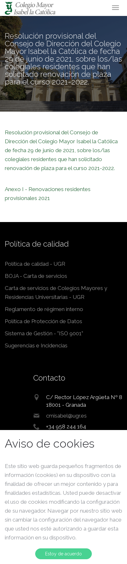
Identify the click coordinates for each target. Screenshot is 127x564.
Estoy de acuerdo (63, 553)
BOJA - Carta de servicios (36, 276)
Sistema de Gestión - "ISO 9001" (44, 333)
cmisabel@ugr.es (66, 415)
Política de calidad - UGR (35, 264)
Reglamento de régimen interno (44, 309)
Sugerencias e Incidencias (36, 345)
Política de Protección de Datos (43, 321)
